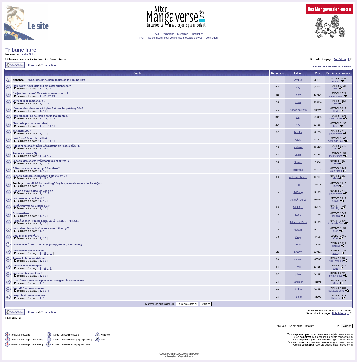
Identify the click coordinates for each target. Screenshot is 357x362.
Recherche (168, 34)
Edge (298, 214)
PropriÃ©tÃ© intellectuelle (29, 295)
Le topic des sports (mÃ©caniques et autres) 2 (41, 160)
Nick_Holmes (336, 260)
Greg (298, 237)
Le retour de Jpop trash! (27, 273)
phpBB (172, 353)
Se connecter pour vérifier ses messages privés (175, 37)
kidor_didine (335, 118)
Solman (298, 297)
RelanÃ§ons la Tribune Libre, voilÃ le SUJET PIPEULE (46, 220)
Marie (336, 178)
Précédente (340, 59)
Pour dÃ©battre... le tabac (28, 288)
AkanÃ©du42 (298, 199)
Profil (142, 37)
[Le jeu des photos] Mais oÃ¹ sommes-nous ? (40, 93)
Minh (335, 126)
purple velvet (336, 96)
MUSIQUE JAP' (22, 130)
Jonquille (298, 282)
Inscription (197, 34)
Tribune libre (20, 50)
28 (53, 96)
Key (298, 87)
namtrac (298, 169)
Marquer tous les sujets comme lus (332, 66)
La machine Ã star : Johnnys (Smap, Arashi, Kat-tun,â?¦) (47, 244)
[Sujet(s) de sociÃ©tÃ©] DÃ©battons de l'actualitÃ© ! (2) (47, 145)
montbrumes (335, 156)
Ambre (298, 79)
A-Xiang (298, 192)
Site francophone (171, 356)
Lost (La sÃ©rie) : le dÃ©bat (30, 138)
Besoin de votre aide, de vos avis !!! (34, 190)
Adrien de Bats (298, 109)
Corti (335, 111)
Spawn (298, 162)
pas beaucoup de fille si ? (28, 198)
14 (53, 126)
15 (45, 88)
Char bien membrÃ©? (26, 235)
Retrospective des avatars (28, 250)
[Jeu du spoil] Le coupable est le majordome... (41, 116)
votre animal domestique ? (29, 101)
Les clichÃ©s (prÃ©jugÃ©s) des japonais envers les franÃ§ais (64, 183)
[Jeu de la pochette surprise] (30, 123)
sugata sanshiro (336, 290)
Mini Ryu (298, 207)
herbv (25, 54)
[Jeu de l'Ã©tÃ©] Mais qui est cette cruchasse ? (42, 86)
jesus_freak (336, 171)
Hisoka (298, 132)
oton (335, 88)
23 (53, 118)
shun (298, 102)
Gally (32, 54)
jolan (298, 274)
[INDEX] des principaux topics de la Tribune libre (55, 79)
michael (336, 245)
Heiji (298, 184)
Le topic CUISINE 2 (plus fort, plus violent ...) (40, 175)
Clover (335, 201)
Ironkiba (336, 216)
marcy (335, 253)
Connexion (211, 37)
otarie (336, 163)
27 (49, 96)
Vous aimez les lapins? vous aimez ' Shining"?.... (42, 228)
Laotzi (298, 94)
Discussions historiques (27, 265)
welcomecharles (298, 177)
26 (45, 96)
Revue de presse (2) (25, 153)
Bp (335, 148)
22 (49, 118)
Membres (182, 34)
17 (53, 88)
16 (49, 88)
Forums (32, 65)
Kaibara (298, 147)
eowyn (298, 229)
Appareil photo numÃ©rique (30, 258)
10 (51, 253)
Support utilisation (186, 356)
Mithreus (335, 298)
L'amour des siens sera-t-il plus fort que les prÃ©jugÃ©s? (48, 108)
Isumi (336, 186)
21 (45, 118)
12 (45, 126)
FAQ (156, 34)
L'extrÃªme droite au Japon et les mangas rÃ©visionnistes (48, 280)
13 (49, 126)
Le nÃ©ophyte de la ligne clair (31, 205)
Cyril (298, 267)
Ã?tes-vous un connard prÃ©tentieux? (36, 168)
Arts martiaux (21, 213)
